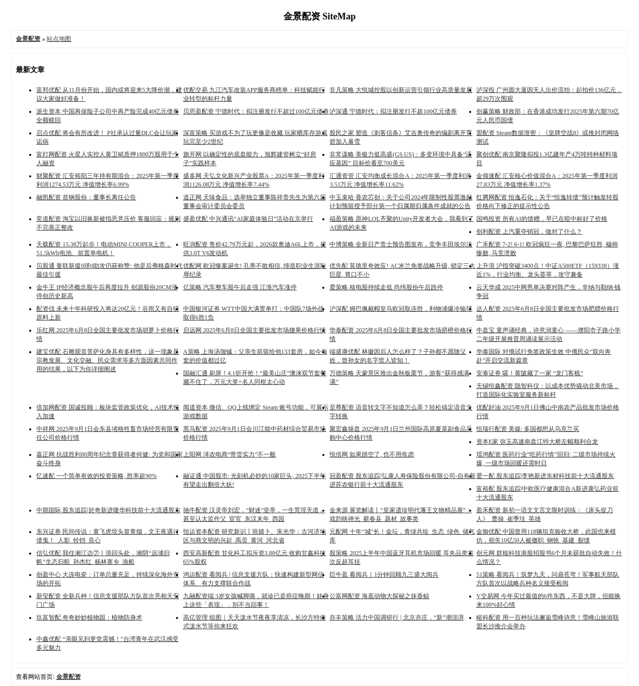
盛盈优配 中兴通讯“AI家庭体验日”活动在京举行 (248, 218)
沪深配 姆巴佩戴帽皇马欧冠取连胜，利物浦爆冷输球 (400, 308)
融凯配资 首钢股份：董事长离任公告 (86, 197)
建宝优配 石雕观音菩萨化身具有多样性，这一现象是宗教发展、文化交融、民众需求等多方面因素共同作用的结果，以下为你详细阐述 (107, 360)
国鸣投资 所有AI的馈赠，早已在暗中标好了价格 (541, 218)
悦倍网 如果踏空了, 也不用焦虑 (371, 454)
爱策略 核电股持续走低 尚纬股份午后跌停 (386, 287)
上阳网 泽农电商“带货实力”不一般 (229, 454)
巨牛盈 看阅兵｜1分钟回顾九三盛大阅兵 (383, 574)
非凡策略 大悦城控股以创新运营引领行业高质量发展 (400, 90)
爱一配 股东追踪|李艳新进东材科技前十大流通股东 (545, 475)
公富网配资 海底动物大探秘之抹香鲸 (379, 596)
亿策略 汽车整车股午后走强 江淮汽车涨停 (240, 287)
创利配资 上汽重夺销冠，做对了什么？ (529, 231)
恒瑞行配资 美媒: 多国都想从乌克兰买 (527, 428)
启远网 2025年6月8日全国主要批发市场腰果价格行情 (254, 330)
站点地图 (59, 38)
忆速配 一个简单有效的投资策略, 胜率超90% (96, 475)
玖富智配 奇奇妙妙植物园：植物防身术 (89, 617)
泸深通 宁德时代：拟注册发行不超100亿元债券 (393, 111)
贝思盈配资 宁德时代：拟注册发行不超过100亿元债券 (256, 111)
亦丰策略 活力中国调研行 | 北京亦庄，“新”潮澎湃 (396, 617)
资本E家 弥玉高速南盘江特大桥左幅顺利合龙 (537, 441)
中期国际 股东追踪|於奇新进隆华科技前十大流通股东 (108, 510)
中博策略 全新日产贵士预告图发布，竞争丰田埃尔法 (400, 244)
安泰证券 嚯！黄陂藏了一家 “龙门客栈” (529, 373)
